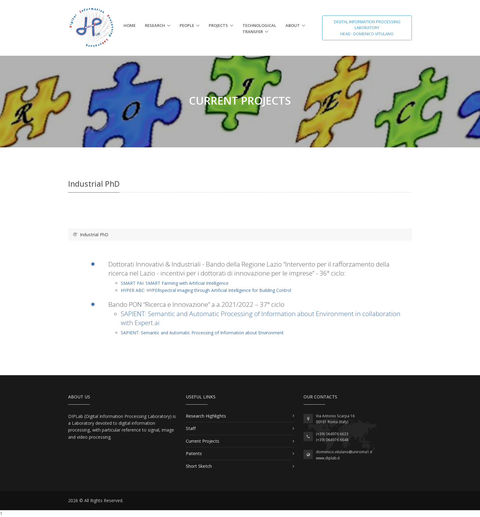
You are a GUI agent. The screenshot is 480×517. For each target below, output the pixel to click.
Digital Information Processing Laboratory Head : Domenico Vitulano (367, 28)
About (293, 25)
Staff (191, 428)
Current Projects (202, 441)
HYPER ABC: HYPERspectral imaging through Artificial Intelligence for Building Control (206, 290)
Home (130, 25)
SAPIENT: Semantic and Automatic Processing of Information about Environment (202, 333)
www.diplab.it (328, 458)
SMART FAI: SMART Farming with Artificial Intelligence (175, 283)
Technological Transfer (259, 29)
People (187, 25)
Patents (194, 453)
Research (155, 25)
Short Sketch (199, 466)
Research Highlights (206, 416)
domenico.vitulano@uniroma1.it (344, 451)
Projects (218, 25)
